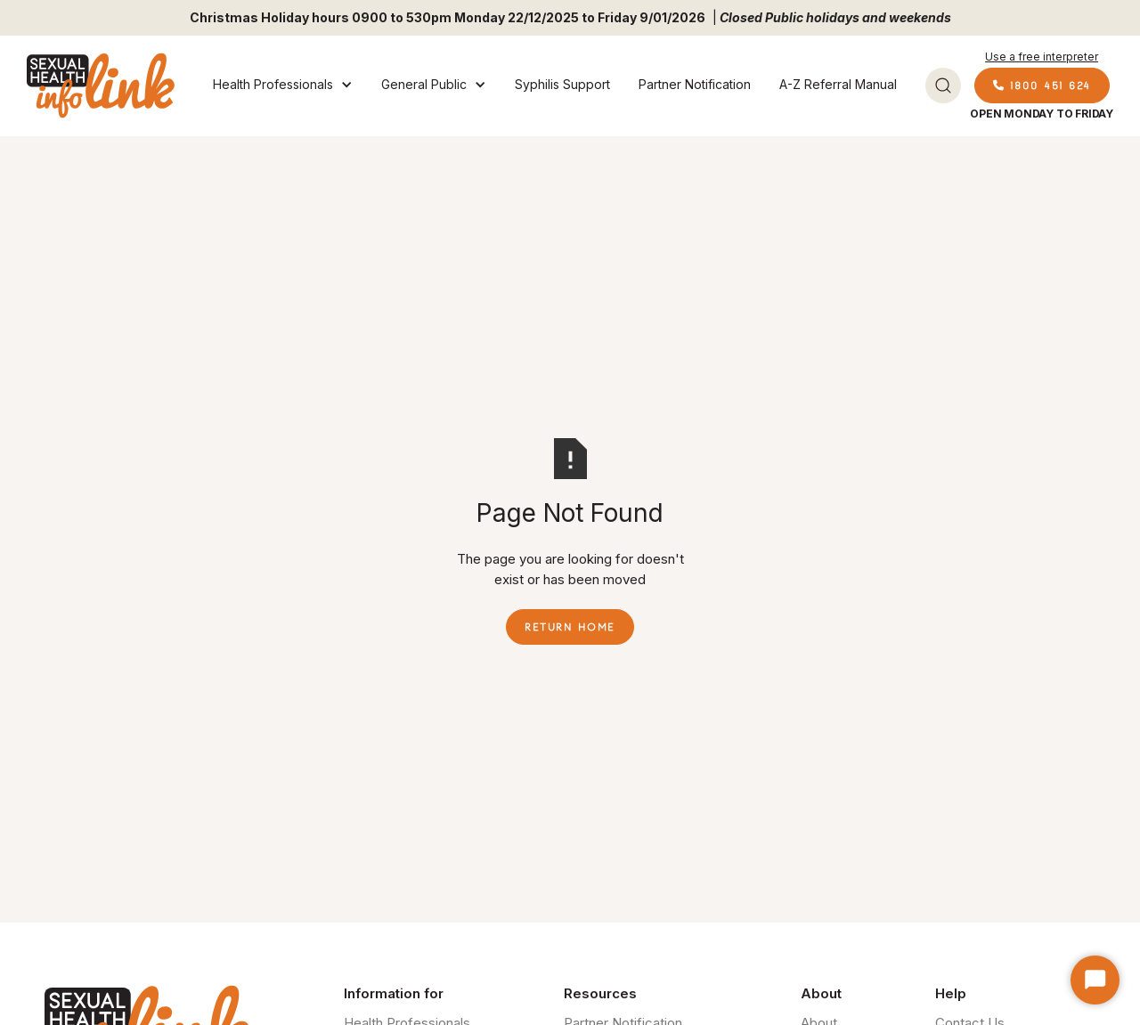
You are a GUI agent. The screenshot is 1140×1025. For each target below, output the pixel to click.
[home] (101, 85)
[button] (283, 85)
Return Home (570, 627)
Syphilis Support (562, 84)
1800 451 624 (1042, 85)
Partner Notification (695, 84)
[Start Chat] (1095, 980)
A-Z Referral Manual (838, 84)
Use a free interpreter (1041, 56)
